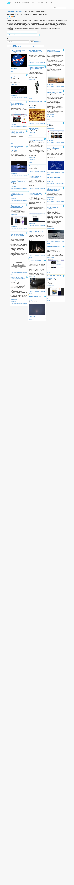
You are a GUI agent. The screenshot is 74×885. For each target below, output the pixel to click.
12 (38, 46)
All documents (40, 2)
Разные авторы (13, 68)
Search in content (12, 44)
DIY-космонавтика (13, 32)
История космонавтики (28, 32)
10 (33, 46)
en (52, 2)
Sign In (47, 2)
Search (31, 41)
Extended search (37, 41)
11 (35, 46)
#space (8, 18)
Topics (33, 2)
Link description (50, 75)
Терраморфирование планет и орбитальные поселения (23, 35)
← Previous (10, 46)
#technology (12, 18)
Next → (42, 46)
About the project (25, 2)
